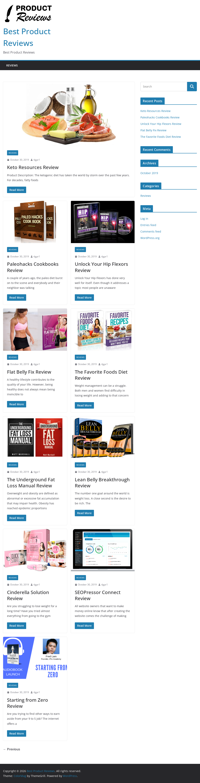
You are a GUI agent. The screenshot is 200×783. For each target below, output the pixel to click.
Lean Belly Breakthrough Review (102, 482)
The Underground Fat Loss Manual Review (31, 482)
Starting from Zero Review (27, 703)
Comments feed (150, 231)
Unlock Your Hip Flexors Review (101, 267)
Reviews (12, 65)
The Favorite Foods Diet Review (101, 375)
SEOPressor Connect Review (98, 595)
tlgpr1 (37, 159)
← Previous (11, 749)
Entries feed (148, 225)
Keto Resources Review (33, 167)
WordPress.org (150, 238)
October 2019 (149, 173)
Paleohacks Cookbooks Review (33, 267)
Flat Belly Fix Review (29, 372)
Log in (144, 218)
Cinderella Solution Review (28, 595)
